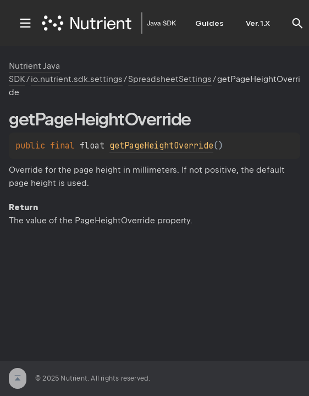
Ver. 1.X (258, 23)
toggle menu (25, 23)
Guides (209, 23)
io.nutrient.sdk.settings (77, 79)
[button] (297, 23)
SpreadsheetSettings (170, 79)
